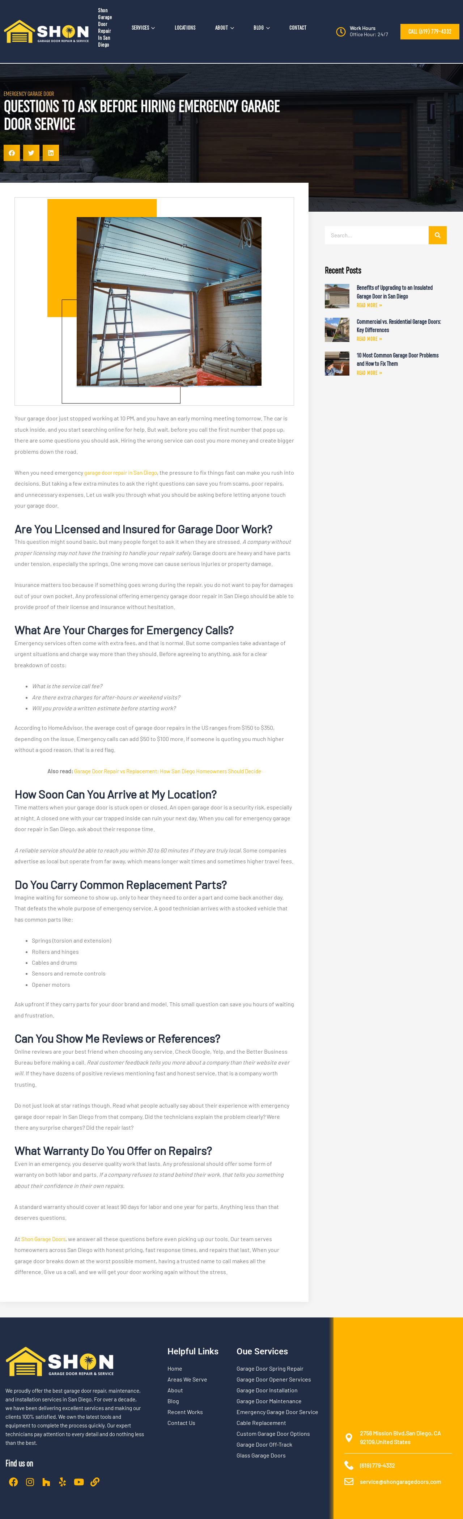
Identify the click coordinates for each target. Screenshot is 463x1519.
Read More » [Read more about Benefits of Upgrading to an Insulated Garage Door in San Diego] (369, 305)
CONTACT (297, 28)
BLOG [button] (262, 28)
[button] (12, 153)
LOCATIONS (185, 28)
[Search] (438, 235)
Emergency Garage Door (29, 93)
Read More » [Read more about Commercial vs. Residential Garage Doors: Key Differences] (369, 339)
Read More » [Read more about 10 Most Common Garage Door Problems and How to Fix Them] (369, 373)
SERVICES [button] (143, 28)
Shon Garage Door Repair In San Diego (105, 28)
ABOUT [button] (224, 28)
